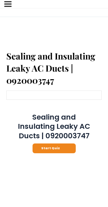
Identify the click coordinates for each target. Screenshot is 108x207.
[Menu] (8, 4)
